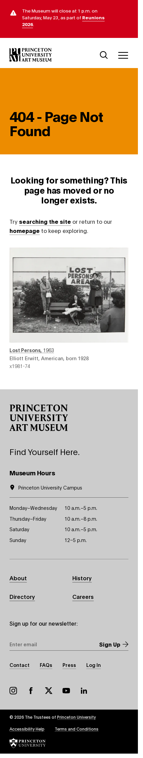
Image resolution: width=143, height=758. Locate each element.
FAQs (46, 665)
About (18, 577)
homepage (25, 230)
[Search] (103, 55)
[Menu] (122, 55)
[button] (39, 418)
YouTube (66, 690)
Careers (83, 596)
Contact (20, 665)
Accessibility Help (27, 728)
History (82, 577)
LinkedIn (84, 690)
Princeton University (76, 716)
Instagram (13, 690)
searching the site (45, 221)
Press (69, 665)
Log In (93, 665)
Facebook (31, 690)
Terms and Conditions (77, 728)
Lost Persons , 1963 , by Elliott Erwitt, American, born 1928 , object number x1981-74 (69, 308)
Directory (22, 596)
